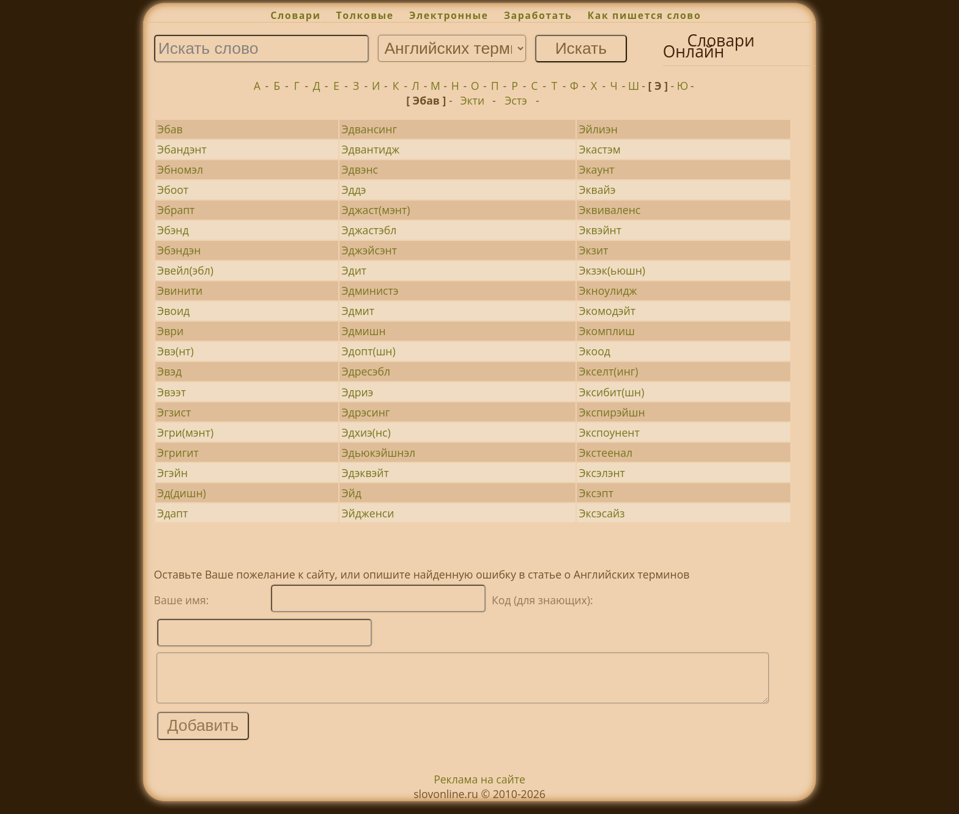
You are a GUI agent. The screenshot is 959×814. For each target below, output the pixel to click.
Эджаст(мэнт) (375, 209)
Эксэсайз (601, 513)
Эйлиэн (598, 129)
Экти (472, 100)
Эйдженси (367, 513)
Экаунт (596, 169)
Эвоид (173, 310)
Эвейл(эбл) (185, 270)
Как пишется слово (645, 15)
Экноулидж (608, 290)
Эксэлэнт (601, 472)
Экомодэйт (607, 310)
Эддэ (353, 189)
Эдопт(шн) (368, 351)
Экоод (594, 351)
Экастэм (599, 149)
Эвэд (169, 371)
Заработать (538, 15)
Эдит (353, 270)
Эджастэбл (368, 230)
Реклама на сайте (479, 788)
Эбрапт (175, 209)
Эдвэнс (359, 169)
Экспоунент (609, 432)
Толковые (365, 15)
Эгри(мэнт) (185, 432)
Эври (170, 331)
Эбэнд (172, 230)
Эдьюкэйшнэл (378, 452)
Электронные (449, 15)
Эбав (169, 129)
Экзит (593, 250)
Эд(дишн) (181, 493)
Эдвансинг (369, 129)
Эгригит (178, 452)
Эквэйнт (600, 230)
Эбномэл (180, 169)
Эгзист (174, 412)
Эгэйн (172, 472)
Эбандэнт (182, 149)
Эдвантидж (370, 149)
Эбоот (172, 189)
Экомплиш (606, 331)
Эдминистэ (369, 290)
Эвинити (179, 290)
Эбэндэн (179, 250)
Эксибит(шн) (611, 392)
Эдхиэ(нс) (365, 432)
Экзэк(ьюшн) (612, 270)
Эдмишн (363, 331)
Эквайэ (597, 189)
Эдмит (357, 310)
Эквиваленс (609, 209)
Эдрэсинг (365, 412)
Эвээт (171, 392)
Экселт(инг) (608, 371)
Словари (295, 15)
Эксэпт (596, 493)
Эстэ (516, 100)
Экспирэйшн (612, 412)
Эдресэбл (365, 371)
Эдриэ (357, 392)
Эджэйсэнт (369, 250)
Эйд (351, 493)
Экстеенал (605, 452)
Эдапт (172, 513)
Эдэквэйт (364, 472)
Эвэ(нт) (175, 351)
